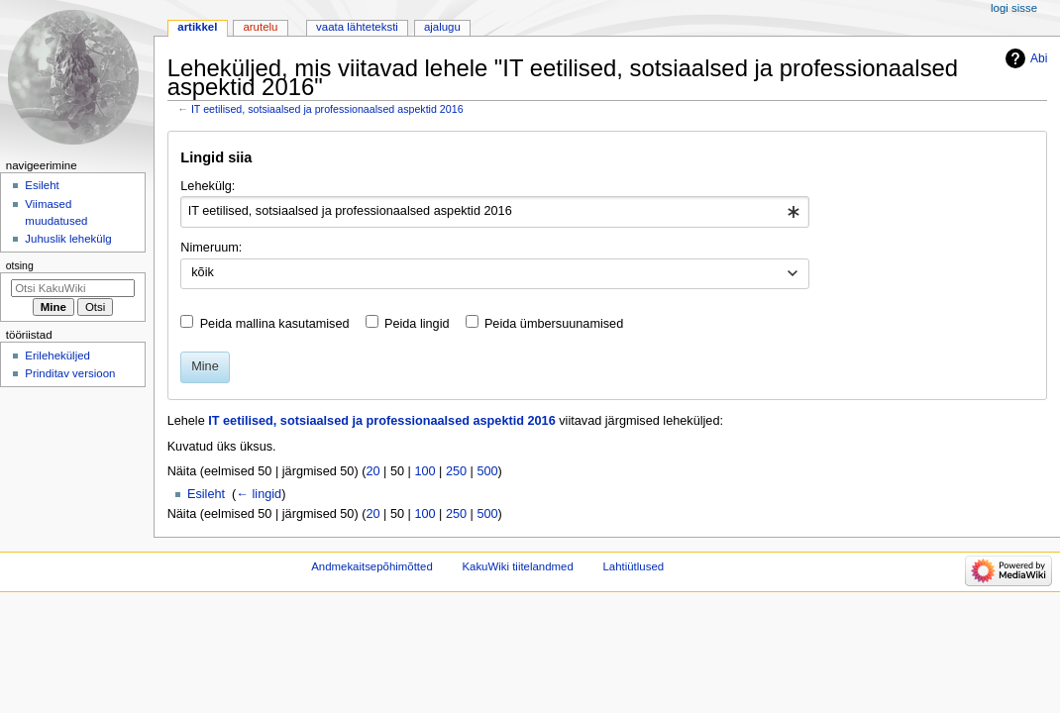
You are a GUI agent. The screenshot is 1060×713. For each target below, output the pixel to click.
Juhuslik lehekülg (68, 239)
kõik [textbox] (202, 272)
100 (424, 471)
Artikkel (197, 27)
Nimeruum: (211, 248)
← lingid (258, 494)
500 (487, 471)
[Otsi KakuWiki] (73, 288)
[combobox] (494, 212)
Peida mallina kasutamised (275, 324)
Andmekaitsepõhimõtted (372, 566)
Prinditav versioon (70, 373)
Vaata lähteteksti (357, 27)
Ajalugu (442, 27)
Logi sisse (1014, 8)
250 (456, 471)
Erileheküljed (57, 355)
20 (372, 471)
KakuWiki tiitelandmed (517, 566)
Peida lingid (417, 324)
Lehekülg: (207, 186)
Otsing (20, 265)
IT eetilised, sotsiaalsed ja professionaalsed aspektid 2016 (327, 109)
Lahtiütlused (633, 566)
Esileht (206, 494)
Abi (1038, 58)
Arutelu (260, 27)
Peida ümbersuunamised (553, 324)
